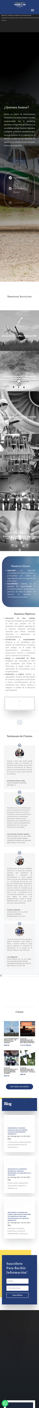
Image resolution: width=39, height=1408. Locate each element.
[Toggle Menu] (32, 10)
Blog (9, 1149)
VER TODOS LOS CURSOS (19, 1086)
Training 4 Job (15, 1147)
